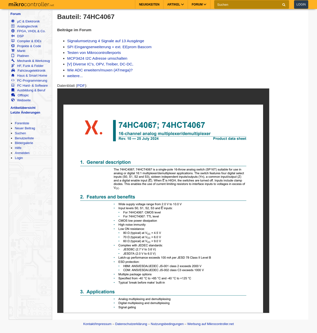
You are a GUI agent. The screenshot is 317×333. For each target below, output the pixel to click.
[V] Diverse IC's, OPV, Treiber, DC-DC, (100, 64)
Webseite (21, 100)
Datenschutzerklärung (131, 324)
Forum (15, 14)
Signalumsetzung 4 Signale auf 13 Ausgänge (105, 41)
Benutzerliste (24, 138)
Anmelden (22, 153)
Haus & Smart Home (29, 75)
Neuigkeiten (149, 4)
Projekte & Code (26, 46)
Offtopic (20, 95)
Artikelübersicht (22, 108)
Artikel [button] (175, 4)
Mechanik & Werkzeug (30, 61)
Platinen (20, 56)
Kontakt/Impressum (97, 324)
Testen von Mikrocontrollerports (94, 52)
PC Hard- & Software (29, 85)
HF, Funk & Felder (27, 66)
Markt (18, 51)
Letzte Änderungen (25, 112)
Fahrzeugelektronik (28, 70)
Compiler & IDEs (26, 41)
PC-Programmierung (29, 80)
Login (301, 4)
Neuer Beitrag (25, 128)
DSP (17, 36)
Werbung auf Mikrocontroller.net (210, 324)
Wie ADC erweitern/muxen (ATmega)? (100, 70)
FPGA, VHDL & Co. (28, 31)
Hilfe (18, 148)
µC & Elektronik (25, 21)
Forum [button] (199, 4)
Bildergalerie (24, 143)
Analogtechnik (24, 26)
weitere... (75, 76)
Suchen (20, 133)
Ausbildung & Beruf (28, 90)
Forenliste (22, 123)
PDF (81, 85)
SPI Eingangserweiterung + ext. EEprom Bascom (109, 47)
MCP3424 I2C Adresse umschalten (97, 58)
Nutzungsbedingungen (167, 324)
